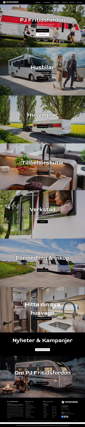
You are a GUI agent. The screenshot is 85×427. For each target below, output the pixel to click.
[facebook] (62, 417)
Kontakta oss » (28, 415)
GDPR (74, 420)
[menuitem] (39, 2)
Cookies (76, 420)
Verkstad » (27, 410)
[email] (65, 417)
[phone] (67, 417)
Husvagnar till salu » (29, 406)
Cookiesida (67, 425)
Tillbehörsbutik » (28, 409)
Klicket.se (51, 420)
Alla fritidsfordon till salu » (30, 407)
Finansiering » (28, 413)
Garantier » (27, 414)
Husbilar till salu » (29, 405)
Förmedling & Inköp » (29, 411)
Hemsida (36, 420)
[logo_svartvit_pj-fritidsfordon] (70, 402)
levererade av (47, 420)
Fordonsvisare (42, 420)
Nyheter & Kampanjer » (30, 417)
